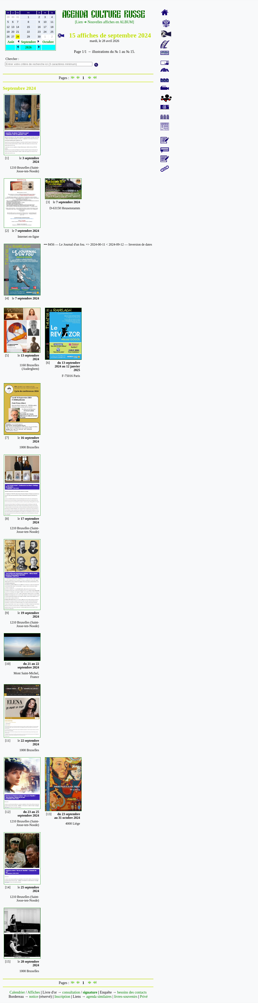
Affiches (33, 992)
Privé (144, 997)
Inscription (62, 997)
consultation (71, 992)
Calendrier (17, 992)
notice (33, 997)
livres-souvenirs (125, 997)
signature (90, 992)
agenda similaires (98, 997)
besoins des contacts (132, 992)
